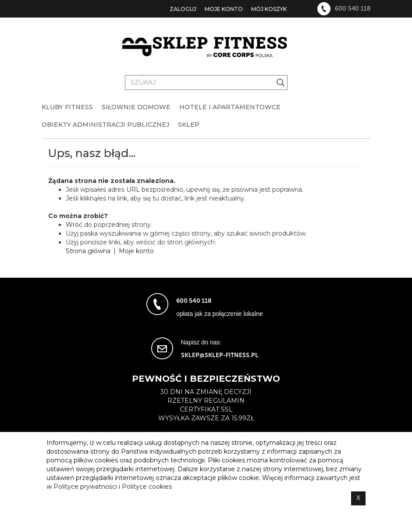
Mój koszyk (269, 9)
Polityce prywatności (85, 487)
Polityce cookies (147, 487)
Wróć (74, 225)
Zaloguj (183, 9)
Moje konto (224, 9)
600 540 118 (352, 9)
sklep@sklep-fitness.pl (220, 355)
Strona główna (88, 251)
